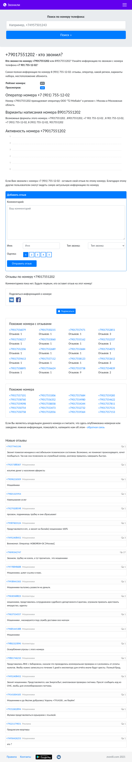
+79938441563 (13, 581)
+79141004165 (13, 694)
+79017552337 (106, 339)
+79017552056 (47, 412)
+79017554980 (77, 399)
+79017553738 (77, 368)
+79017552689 (47, 349)
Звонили (11, 4)
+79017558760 (17, 399)
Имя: (10, 245)
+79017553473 (47, 407)
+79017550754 (17, 407)
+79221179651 (13, 723)
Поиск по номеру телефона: (66, 17)
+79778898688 (13, 566)
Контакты (25, 756)
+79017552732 (77, 407)
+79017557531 (106, 407)
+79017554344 (77, 403)
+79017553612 (106, 358)
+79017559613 (17, 358)
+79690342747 (13, 552)
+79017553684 (77, 349)
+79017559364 (77, 412)
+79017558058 (47, 403)
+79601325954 (13, 493)
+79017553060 (47, 339)
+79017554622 (106, 399)
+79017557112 (47, 358)
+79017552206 (17, 349)
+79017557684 (77, 395)
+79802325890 (13, 643)
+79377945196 (13, 446)
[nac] (124, 5)
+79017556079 (17, 329)
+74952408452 (13, 537)
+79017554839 (106, 368)
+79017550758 (17, 412)
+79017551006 (47, 395)
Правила (12, 756)
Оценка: (11, 253)
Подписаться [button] (66, 311)
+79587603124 (13, 523)
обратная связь (96, 427)
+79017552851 (106, 329)
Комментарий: (15, 201)
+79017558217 (17, 339)
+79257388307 (13, 464)
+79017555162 (77, 339)
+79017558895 (17, 368)
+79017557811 (106, 403)
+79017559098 (17, 403)
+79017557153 (106, 412)
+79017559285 (106, 395)
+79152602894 (13, 709)
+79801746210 (13, 658)
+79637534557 (13, 614)
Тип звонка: (73, 245)
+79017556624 (47, 368)
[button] (66, 35)
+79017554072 (106, 349)
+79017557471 (77, 329)
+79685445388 (13, 628)
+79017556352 (47, 399)
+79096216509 (13, 479)
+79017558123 (77, 358)
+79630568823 (13, 596)
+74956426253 (13, 738)
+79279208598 (13, 508)
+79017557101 (17, 395)
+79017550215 (47, 329)
